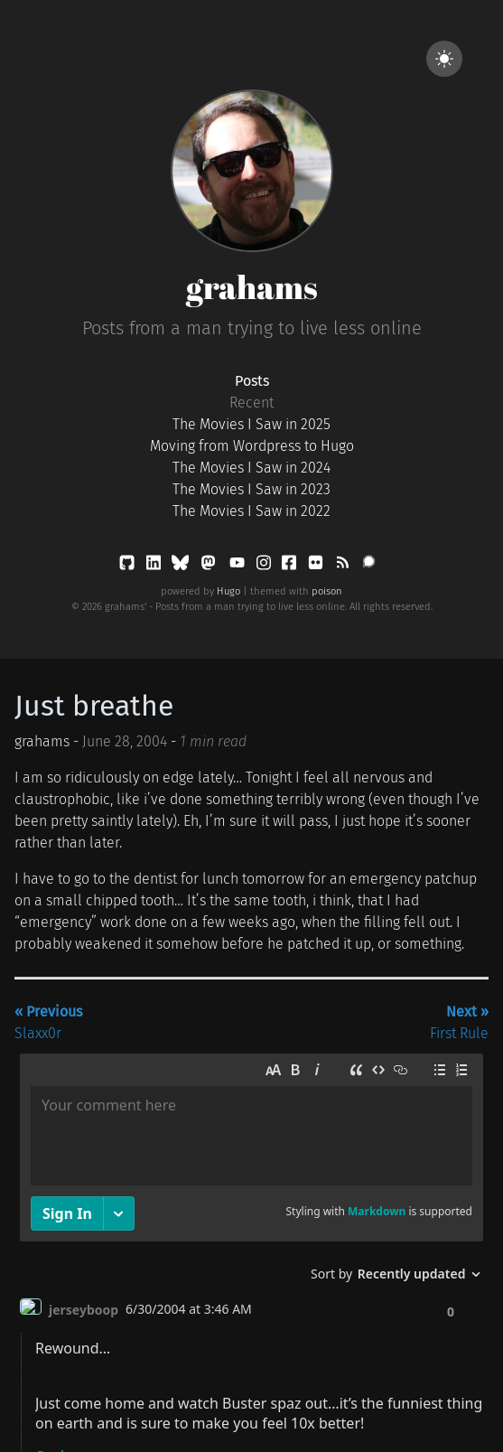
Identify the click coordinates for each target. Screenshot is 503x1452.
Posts (252, 380)
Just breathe (93, 706)
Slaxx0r (48, 1022)
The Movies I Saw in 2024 (251, 467)
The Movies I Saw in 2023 (251, 489)
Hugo (228, 591)
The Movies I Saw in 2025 (251, 424)
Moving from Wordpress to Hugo (252, 445)
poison (327, 591)
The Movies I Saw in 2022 (251, 511)
